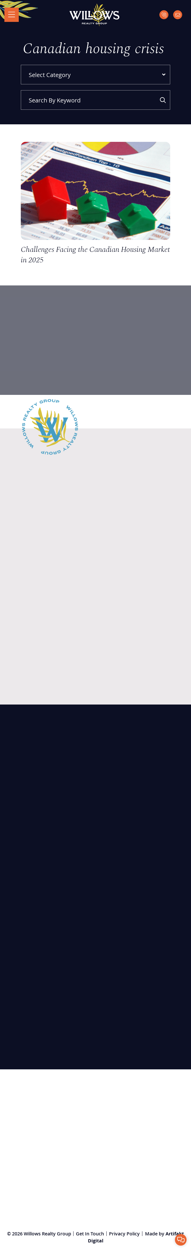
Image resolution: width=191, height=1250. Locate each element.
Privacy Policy (124, 1233)
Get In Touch (90, 1233)
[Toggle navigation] (11, 15)
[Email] (177, 15)
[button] (181, 1240)
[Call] (163, 15)
